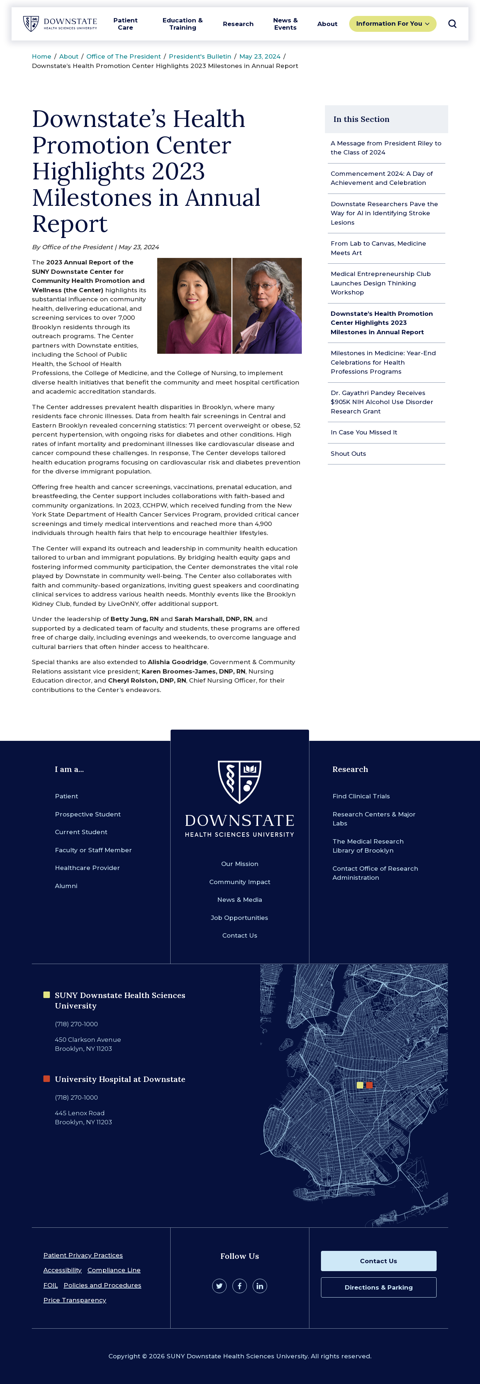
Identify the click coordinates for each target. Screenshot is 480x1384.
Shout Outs (348, 453)
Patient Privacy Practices (83, 1255)
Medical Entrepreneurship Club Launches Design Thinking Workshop (381, 283)
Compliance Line (114, 1270)
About (327, 23)
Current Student (81, 832)
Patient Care (125, 24)
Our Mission (239, 863)
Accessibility (62, 1270)
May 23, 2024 (259, 56)
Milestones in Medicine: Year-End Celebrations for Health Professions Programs (383, 362)
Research (238, 23)
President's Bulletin (200, 56)
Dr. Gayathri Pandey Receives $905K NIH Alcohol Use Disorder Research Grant (382, 402)
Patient (66, 796)
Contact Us (239, 935)
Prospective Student (88, 814)
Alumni (66, 886)
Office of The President (123, 56)
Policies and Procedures (102, 1285)
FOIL (50, 1285)
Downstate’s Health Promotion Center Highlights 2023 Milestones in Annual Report (382, 323)
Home (41, 56)
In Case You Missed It (364, 432)
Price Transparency (74, 1300)
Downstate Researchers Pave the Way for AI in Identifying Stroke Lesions (384, 213)
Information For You (389, 23)
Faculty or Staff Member (93, 850)
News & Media (239, 899)
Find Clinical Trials (361, 796)
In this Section (362, 119)
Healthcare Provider (87, 867)
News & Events (285, 24)
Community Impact (239, 882)
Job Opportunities (239, 917)
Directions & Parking (379, 1287)
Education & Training (183, 24)
